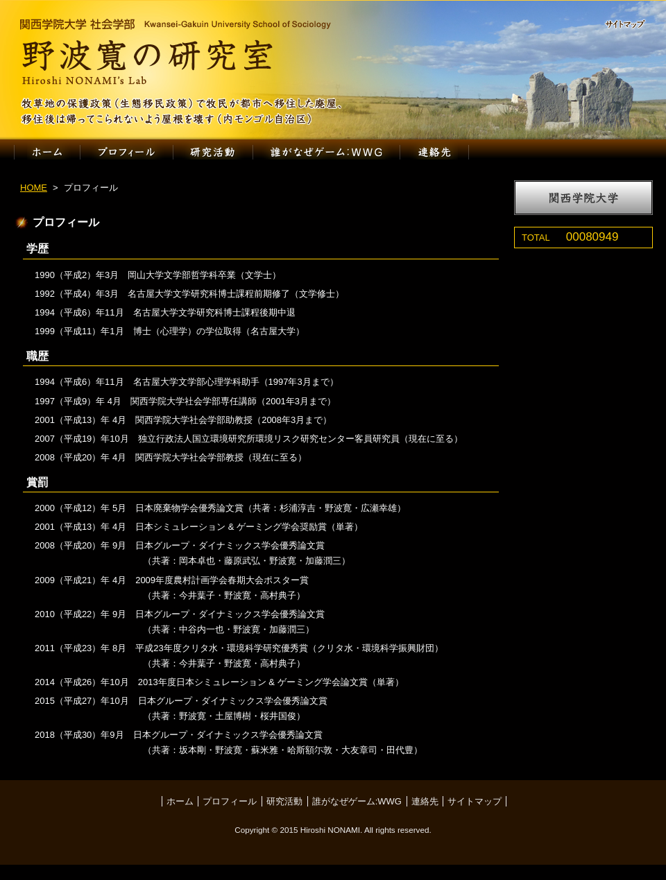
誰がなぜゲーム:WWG (327, 152)
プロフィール (126, 152)
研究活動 (213, 152)
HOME (33, 187)
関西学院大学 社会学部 (175, 24)
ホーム (47, 152)
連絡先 (435, 152)
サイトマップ (631, 25)
